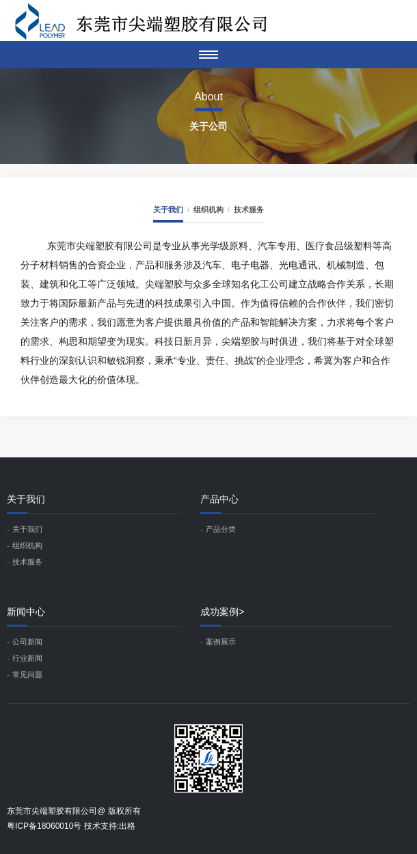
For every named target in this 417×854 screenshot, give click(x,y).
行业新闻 (27, 658)
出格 (127, 826)
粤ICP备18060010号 (44, 826)
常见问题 (27, 674)
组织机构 (208, 209)
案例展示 (221, 642)
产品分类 (221, 529)
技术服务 (249, 209)
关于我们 (168, 209)
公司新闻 (27, 642)
